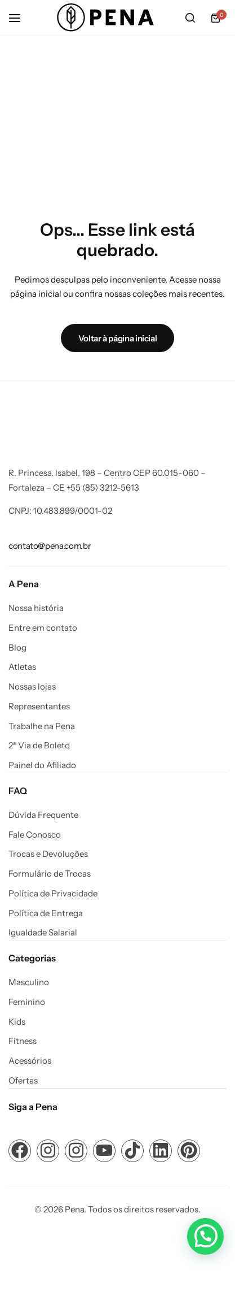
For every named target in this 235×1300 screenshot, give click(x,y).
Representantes (39, 706)
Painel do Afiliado (42, 765)
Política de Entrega (45, 913)
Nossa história (36, 608)
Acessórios (29, 1061)
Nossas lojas (32, 687)
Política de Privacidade (52, 894)
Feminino (26, 1002)
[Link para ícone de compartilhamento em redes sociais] (19, 1150)
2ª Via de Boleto (39, 745)
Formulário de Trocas (49, 874)
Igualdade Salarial (42, 933)
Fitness (22, 1041)
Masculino (28, 982)
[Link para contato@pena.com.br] (49, 545)
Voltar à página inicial (117, 338)
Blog (17, 648)
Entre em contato (42, 628)
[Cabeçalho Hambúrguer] (20, 18)
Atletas (22, 667)
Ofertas (23, 1081)
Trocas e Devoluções (48, 854)
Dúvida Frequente (43, 815)
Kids (16, 1022)
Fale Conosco (34, 835)
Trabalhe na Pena (41, 726)
